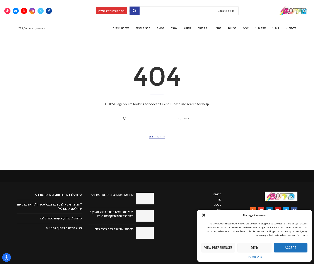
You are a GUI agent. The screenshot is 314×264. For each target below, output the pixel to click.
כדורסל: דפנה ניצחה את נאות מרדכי (112, 195)
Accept (290, 248)
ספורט (187, 28)
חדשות (292, 28)
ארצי (246, 28)
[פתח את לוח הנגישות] (6, 257)
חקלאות (202, 28)
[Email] (16, 11)
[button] (203, 215)
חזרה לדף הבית (157, 136)
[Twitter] (41, 11)
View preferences (218, 248)
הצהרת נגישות (121, 28)
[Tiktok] (7, 11)
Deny (254, 248)
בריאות (232, 28)
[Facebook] (49, 11)
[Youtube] (24, 11)
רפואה (160, 28)
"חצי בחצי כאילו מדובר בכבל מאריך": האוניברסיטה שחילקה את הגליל (111, 214)
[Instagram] (32, 11)
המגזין (218, 28)
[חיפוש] (184, 11)
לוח (277, 28)
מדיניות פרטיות (254, 256)
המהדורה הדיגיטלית (111, 11)
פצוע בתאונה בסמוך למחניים (64, 228)
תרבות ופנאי (143, 28)
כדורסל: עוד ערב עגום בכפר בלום (113, 229)
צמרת (174, 28)
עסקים (262, 28)
